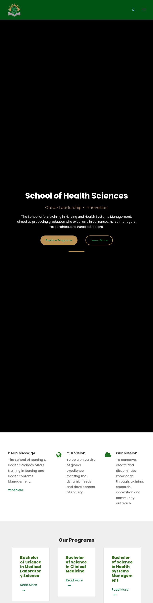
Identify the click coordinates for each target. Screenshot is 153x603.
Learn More (99, 240)
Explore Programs (59, 240)
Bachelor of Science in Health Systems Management (122, 569)
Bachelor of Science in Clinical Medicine (76, 564)
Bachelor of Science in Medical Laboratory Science (30, 566)
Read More (15, 490)
